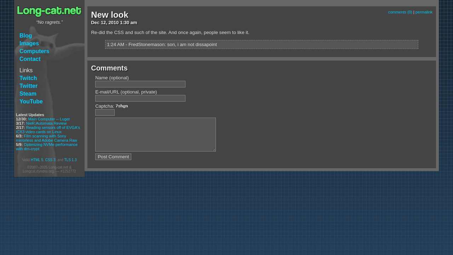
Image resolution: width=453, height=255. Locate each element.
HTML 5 (37, 160)
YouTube (31, 101)
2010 (113, 22)
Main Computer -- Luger (49, 119)
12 (103, 22)
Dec (95, 22)
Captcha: (113, 106)
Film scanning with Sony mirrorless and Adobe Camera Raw (46, 138)
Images (29, 43)
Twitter (28, 86)
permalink (423, 12)
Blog (25, 36)
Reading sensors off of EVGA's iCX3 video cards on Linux (48, 129)
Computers (34, 51)
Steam (27, 94)
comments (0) (400, 12)
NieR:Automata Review (46, 123)
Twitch (28, 78)
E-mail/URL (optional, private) (126, 92)
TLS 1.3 (70, 160)
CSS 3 (50, 160)
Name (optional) (112, 77)
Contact (30, 59)
